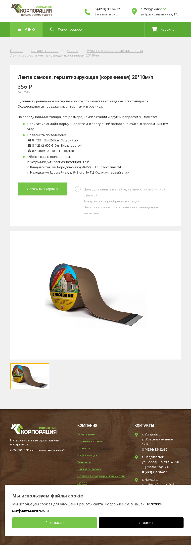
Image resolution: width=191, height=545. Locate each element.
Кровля (72, 51)
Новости (83, 448)
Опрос (82, 483)
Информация (87, 455)
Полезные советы (90, 441)
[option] (95, 295)
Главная (16, 51)
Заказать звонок (107, 14)
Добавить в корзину (42, 189)
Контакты (84, 462)
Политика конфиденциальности (101, 476)
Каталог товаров (44, 51)
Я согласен (55, 522)
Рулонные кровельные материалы (115, 51)
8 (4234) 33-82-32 (107, 9)
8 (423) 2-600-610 (154, 472)
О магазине (86, 434)
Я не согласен (141, 522)
